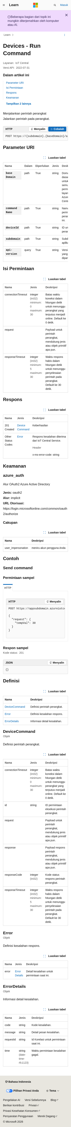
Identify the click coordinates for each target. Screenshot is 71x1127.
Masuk (64, 4)
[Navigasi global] (4, 5)
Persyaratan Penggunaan (18, 1116)
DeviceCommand (15, 706)
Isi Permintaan (14, 87)
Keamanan (12, 97)
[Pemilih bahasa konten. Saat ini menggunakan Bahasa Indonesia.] (18, 1082)
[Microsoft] (35, 5)
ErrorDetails (12, 721)
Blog (53, 1100)
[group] (35, 136)
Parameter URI (15, 82)
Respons (11, 92)
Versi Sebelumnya (35, 1100)
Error (20, 436)
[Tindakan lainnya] (64, 35)
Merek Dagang (46, 1116)
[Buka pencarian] (55, 5)
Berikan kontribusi (13, 1105)
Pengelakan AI (11, 1100)
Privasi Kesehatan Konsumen (20, 1110)
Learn (7, 35)
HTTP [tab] (7, 587)
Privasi (33, 1105)
